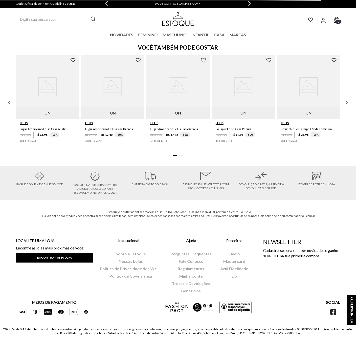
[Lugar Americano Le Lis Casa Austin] (47, 102)
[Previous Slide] (106, 4)
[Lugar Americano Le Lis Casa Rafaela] (178, 102)
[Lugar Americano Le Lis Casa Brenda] (112, 102)
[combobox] (57, 19)
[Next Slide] (249, 4)
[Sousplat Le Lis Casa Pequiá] (243, 102)
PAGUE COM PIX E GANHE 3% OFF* (177, 3)
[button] (175, 155)
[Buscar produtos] (93, 19)
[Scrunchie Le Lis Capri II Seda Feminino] (308, 102)
